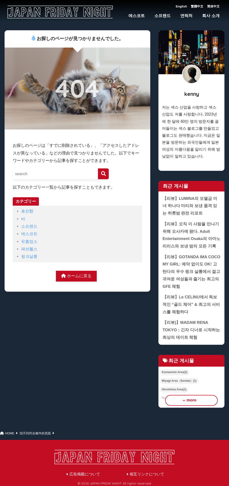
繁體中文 (197, 6)
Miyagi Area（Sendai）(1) (179, 380)
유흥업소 (29, 241)
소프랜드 (162, 15)
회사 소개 (211, 15)
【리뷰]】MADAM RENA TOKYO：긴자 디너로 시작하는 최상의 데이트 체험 (191, 329)
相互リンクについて (147, 474)
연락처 (186, 15)
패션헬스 (29, 249)
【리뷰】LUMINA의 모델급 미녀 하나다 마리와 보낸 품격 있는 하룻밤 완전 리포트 (190, 205)
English (181, 6)
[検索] (103, 173)
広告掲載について (84, 474)
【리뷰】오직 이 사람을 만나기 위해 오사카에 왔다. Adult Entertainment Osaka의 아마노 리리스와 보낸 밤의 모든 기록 (191, 235)
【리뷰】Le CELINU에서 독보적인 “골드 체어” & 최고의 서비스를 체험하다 (191, 304)
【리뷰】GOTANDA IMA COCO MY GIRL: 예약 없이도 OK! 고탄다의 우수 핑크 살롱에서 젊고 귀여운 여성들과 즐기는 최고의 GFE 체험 (191, 272)
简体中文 (213, 6)
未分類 (27, 211)
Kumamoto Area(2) (174, 372)
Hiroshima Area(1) (174, 389)
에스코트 (136, 15)
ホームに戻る (76, 276)
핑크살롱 (29, 256)
